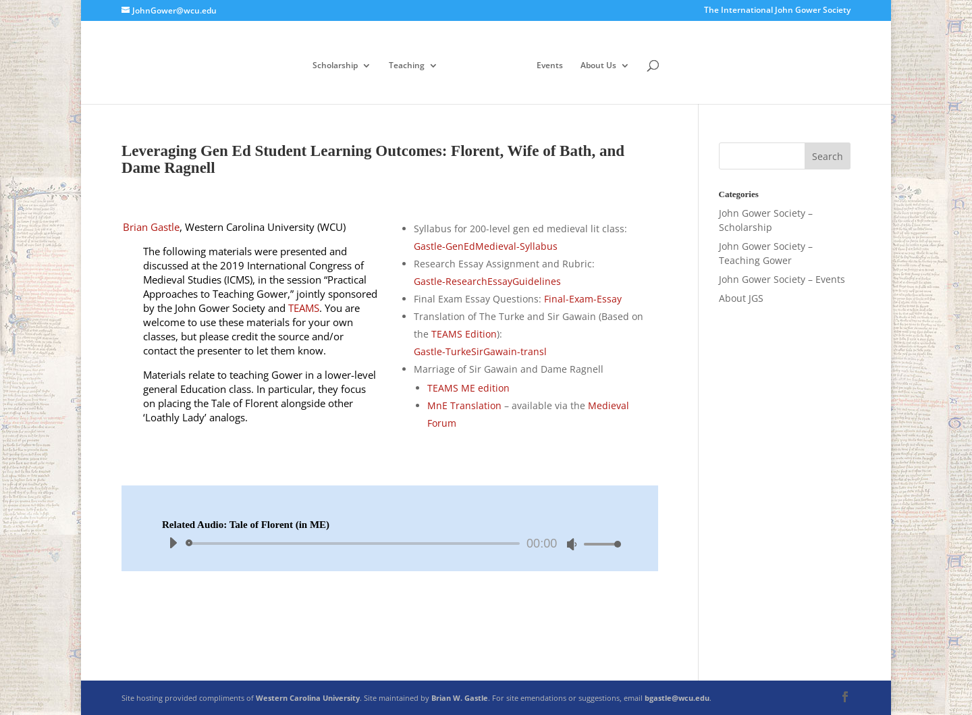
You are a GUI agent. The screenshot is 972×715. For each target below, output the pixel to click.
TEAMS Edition (464, 333)
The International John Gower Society (777, 11)
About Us (598, 66)
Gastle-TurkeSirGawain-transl (480, 351)
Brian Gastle (151, 227)
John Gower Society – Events (782, 279)
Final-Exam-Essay (583, 298)
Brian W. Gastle (459, 698)
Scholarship (335, 66)
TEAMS (303, 308)
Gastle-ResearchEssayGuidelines (487, 281)
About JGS (741, 298)
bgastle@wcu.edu (677, 698)
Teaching (407, 66)
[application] (390, 543)
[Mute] (572, 544)
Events (550, 66)
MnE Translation (464, 405)
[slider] (355, 543)
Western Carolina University (308, 698)
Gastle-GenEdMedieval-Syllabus (486, 246)
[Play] (173, 543)
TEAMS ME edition (468, 387)
